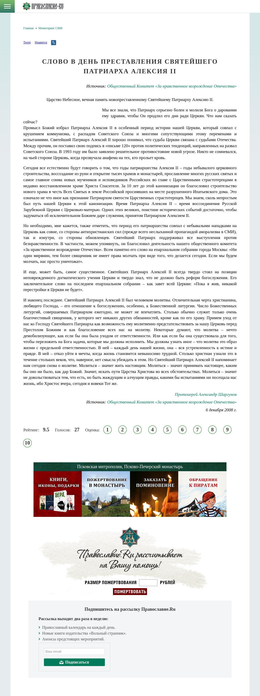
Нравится (41, 42)
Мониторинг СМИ (50, 28)
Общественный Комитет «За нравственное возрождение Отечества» (172, 86)
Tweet (27, 42)
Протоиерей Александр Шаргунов (206, 394)
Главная (28, 28)
